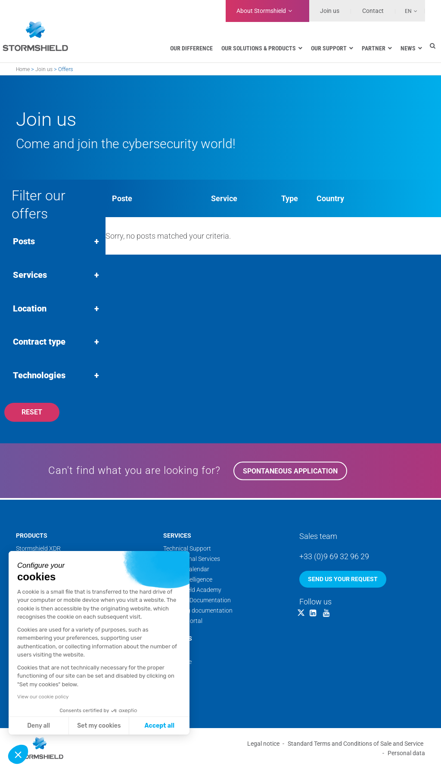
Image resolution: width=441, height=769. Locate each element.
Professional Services (191, 559)
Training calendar (186, 570)
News (170, 672)
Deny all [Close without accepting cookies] (38, 725)
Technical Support (187, 549)
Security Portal (182, 621)
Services (177, 536)
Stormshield (261, 10)
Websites (175, 683)
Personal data (406, 753)
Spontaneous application (290, 473)
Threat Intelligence (187, 580)
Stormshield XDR (38, 549)
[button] (18, 754)
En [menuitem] (408, 11)
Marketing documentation (198, 611)
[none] (406, 11)
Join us (329, 10)
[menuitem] (406, 11)
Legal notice (263, 744)
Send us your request (343, 579)
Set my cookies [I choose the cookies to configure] (99, 725)
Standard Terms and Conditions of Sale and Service (355, 744)
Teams (172, 652)
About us (177, 639)
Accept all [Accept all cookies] (159, 725)
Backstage (177, 662)
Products (31, 536)
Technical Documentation (197, 601)
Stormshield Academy (192, 590)
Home (23, 69)
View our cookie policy (42, 697)
